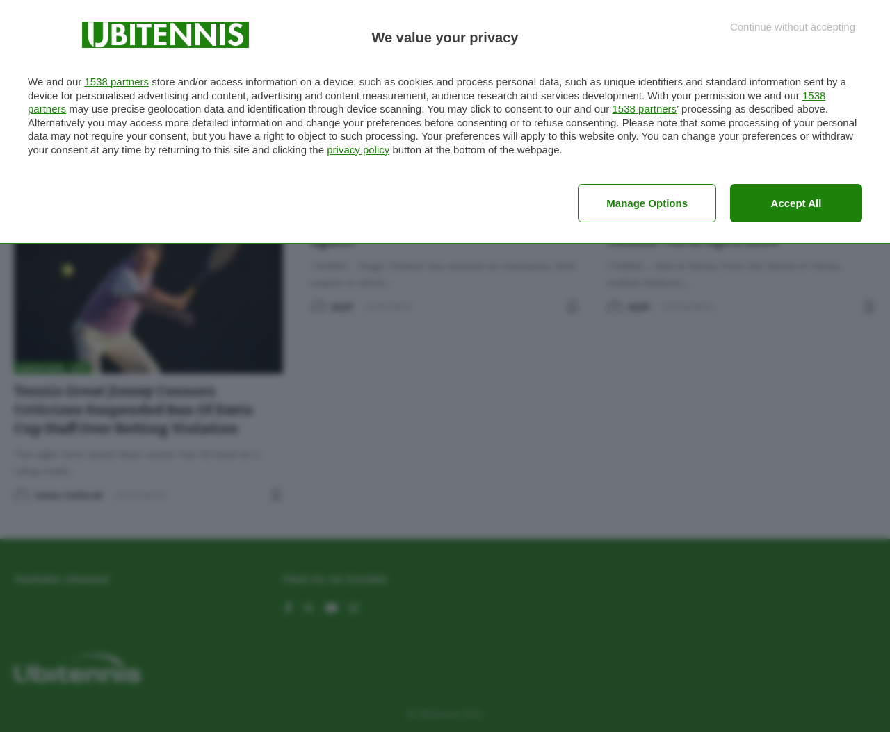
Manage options (647, 203)
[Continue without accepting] (792, 27)
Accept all (796, 203)
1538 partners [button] (116, 82)
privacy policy (358, 150)
